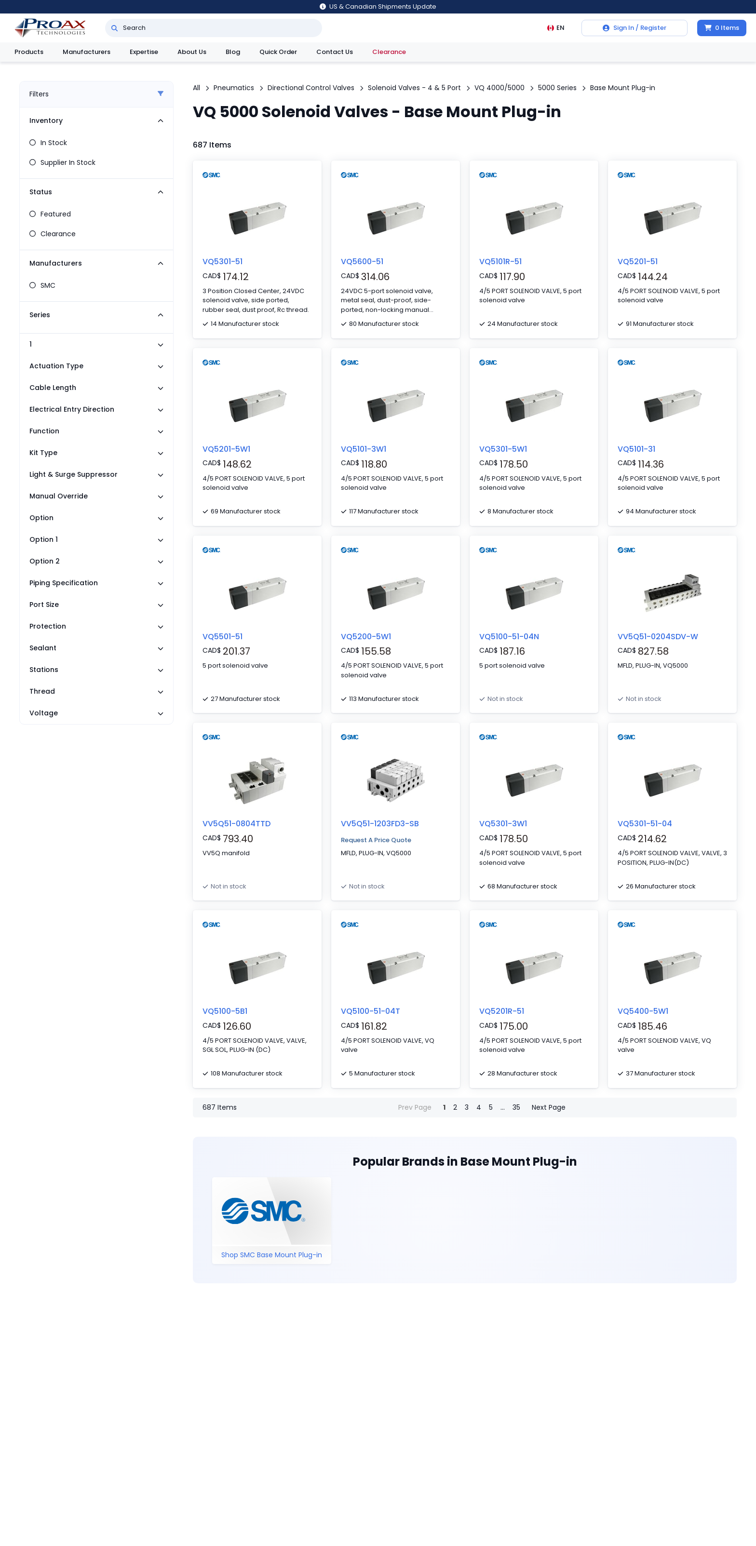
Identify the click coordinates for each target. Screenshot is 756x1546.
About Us (191, 51)
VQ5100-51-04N (509, 636)
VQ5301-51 (222, 261)
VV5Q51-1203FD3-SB (380, 823)
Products (28, 51)
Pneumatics (234, 88)
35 (516, 1107)
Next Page (549, 1107)
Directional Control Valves (311, 88)
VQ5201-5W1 (226, 449)
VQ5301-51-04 (645, 823)
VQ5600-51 (362, 261)
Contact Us (334, 51)
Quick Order (278, 51)
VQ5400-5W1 (643, 1011)
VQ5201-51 (638, 261)
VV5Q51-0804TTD (236, 823)
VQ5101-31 (636, 449)
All (196, 88)
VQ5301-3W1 (503, 823)
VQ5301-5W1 (503, 449)
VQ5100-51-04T (370, 1011)
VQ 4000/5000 (499, 88)
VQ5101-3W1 (363, 449)
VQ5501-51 (222, 636)
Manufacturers (86, 51)
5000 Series (557, 88)
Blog (233, 51)
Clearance (389, 51)
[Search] (114, 28)
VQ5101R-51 (500, 261)
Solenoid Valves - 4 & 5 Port (414, 88)
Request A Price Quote (376, 840)
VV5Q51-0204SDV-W (658, 636)
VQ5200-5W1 (366, 636)
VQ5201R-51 (501, 1011)
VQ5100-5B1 (224, 1011)
